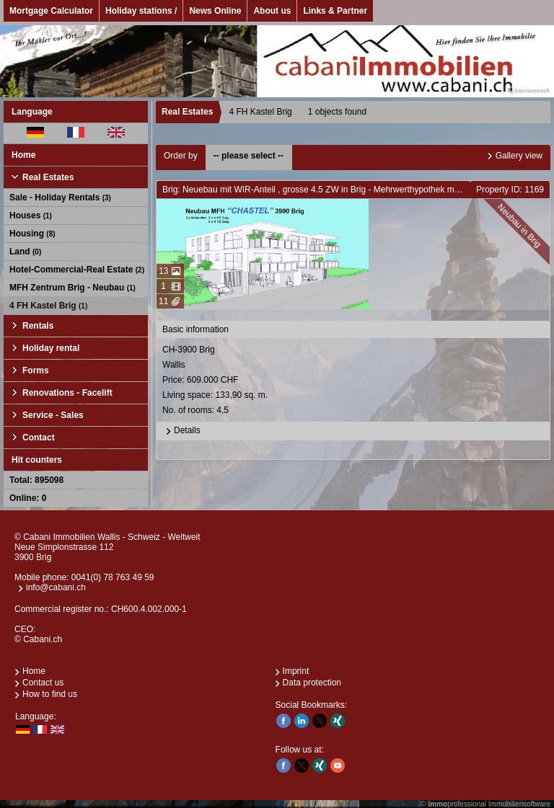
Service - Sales (53, 415)
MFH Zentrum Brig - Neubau (72, 288)
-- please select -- (248, 156)
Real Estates (48, 177)
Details (181, 431)
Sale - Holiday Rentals (60, 197)
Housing (32, 233)
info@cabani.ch (56, 587)
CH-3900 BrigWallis (354, 381)
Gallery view (519, 156)
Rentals (37, 326)
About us (272, 11)
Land (25, 252)
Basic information (195, 329)
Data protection (312, 683)
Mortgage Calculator (51, 11)
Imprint (296, 671)
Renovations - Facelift (67, 393)
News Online (215, 11)
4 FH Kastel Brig (48, 306)
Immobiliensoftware (519, 804)
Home (23, 155)
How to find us (49, 694)
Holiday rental (50, 348)
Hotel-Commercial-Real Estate (76, 270)
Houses (30, 215)
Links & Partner (335, 11)
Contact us (42, 683)
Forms (35, 370)
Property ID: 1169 (510, 190)
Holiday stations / (141, 11)
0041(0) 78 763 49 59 (112, 577)
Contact (38, 437)
